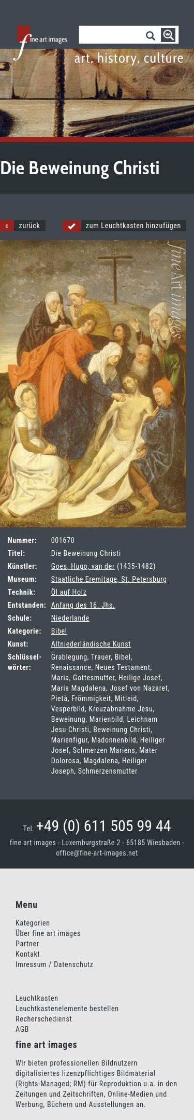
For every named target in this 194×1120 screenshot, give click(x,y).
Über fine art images (48, 933)
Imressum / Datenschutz (55, 964)
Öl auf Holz (69, 592)
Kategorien (33, 923)
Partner (27, 944)
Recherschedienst (44, 1019)
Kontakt (28, 954)
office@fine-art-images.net (97, 853)
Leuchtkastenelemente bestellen (67, 1008)
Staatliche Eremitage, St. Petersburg (109, 579)
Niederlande (70, 618)
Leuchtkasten (37, 998)
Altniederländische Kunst (91, 644)
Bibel (59, 631)
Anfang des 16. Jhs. (83, 605)
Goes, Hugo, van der (83, 566)
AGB (22, 1029)
